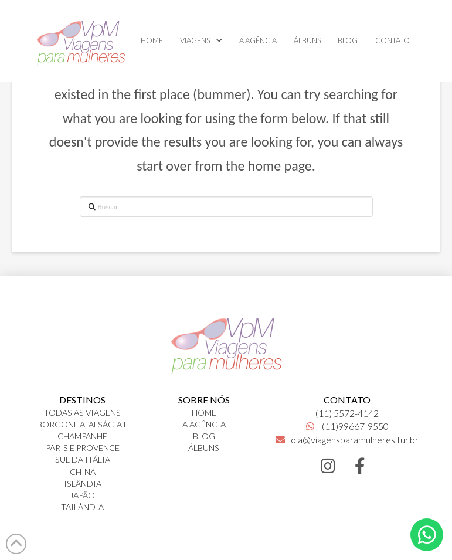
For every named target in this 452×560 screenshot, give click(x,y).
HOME (204, 413)
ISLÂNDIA (82, 483)
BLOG (204, 436)
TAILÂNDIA (82, 507)
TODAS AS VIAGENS (82, 413)
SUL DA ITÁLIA (82, 459)
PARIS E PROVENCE (83, 448)
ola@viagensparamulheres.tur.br (347, 439)
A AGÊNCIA (204, 424)
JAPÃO (82, 495)
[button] (426, 534)
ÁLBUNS (203, 448)
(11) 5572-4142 (347, 413)
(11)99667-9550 (347, 426)
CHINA (83, 472)
